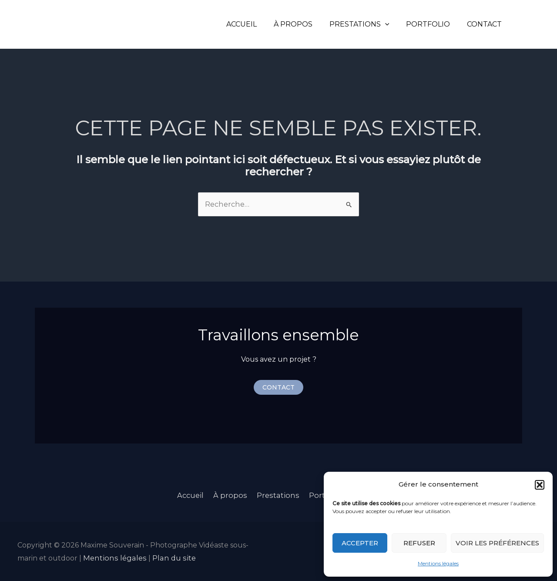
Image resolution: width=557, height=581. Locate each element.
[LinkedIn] (536, 24)
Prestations (366, 24)
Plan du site (168, 557)
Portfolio (432, 24)
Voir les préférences (497, 543)
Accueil (254, 24)
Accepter (360, 543)
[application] (392, 24)
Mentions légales (438, 563)
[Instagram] (523, 24)
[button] (539, 484)
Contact (485, 24)
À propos (303, 24)
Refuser (419, 543)
